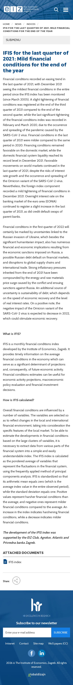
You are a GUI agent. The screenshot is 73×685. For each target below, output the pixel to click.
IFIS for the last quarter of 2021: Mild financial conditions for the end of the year (36, 30)
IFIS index (15, 562)
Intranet (10, 643)
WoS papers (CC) (58, 643)
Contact (24, 643)
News (18, 24)
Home (6, 24)
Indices (31, 24)
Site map (38, 643)
